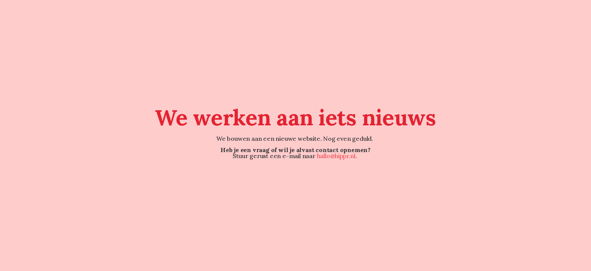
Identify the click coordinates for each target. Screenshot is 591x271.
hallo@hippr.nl (336, 156)
